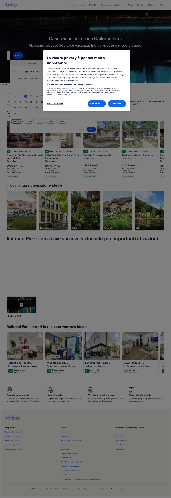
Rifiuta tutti (96, 103)
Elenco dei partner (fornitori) (58, 95)
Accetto (117, 103)
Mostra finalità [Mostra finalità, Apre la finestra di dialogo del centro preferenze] (55, 103)
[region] (86, 80)
